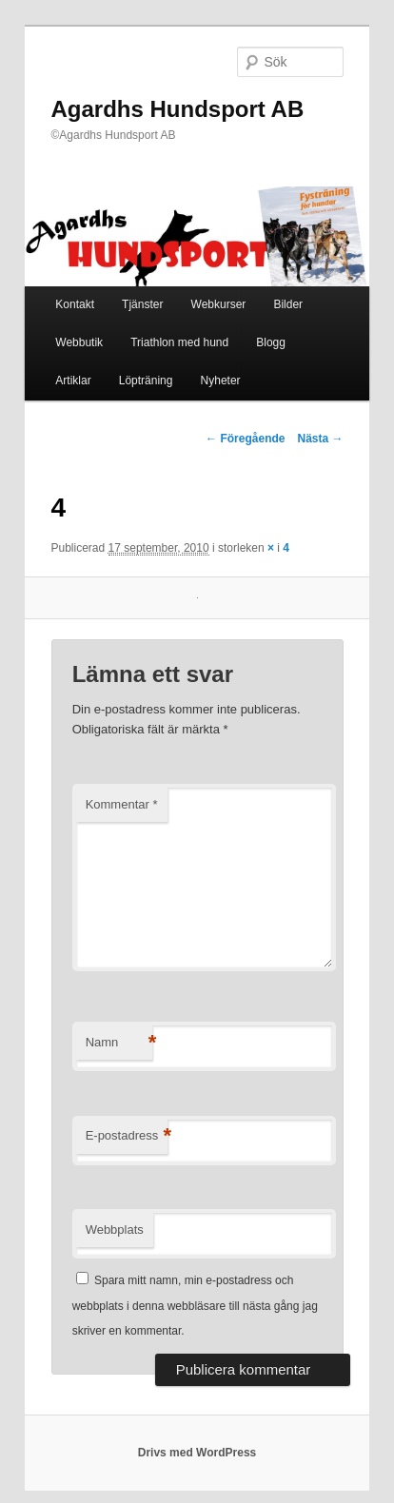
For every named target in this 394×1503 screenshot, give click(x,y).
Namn (119, 1043)
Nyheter (221, 380)
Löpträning (146, 380)
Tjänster (142, 304)
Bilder (288, 304)
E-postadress (127, 1136)
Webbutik (79, 342)
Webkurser (218, 304)
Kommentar (122, 804)
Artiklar (72, 380)
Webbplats (115, 1229)
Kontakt (74, 304)
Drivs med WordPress (197, 1452)
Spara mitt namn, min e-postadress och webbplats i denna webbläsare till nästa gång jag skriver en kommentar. (195, 1305)
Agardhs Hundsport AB (178, 109)
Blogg (271, 342)
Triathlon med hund (179, 342)
